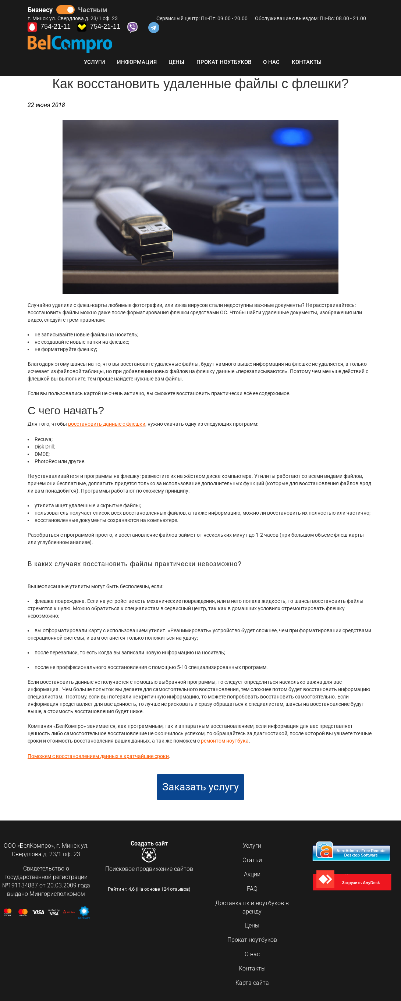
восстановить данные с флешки (106, 424)
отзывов (179, 888)
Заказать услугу (200, 785)
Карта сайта (252, 980)
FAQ (252, 886)
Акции (252, 872)
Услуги (94, 62)
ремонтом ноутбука (225, 740)
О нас (271, 62)
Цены (176, 62)
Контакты (307, 62)
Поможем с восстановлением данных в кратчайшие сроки (98, 755)
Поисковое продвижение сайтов (149, 867)
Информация (137, 62)
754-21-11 (49, 27)
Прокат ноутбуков (223, 62)
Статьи (252, 858)
